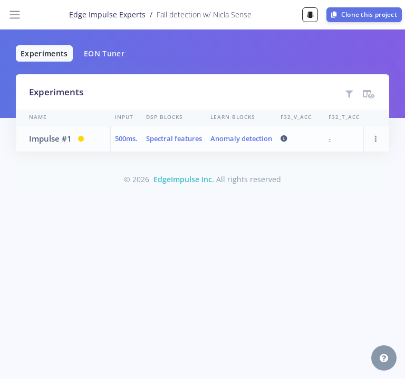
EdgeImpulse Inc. (183, 179)
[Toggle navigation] (15, 15)
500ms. (126, 138)
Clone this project (364, 14)
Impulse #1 (50, 138)
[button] (376, 139)
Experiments (44, 53)
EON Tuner (104, 53)
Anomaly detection (241, 138)
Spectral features (174, 138)
